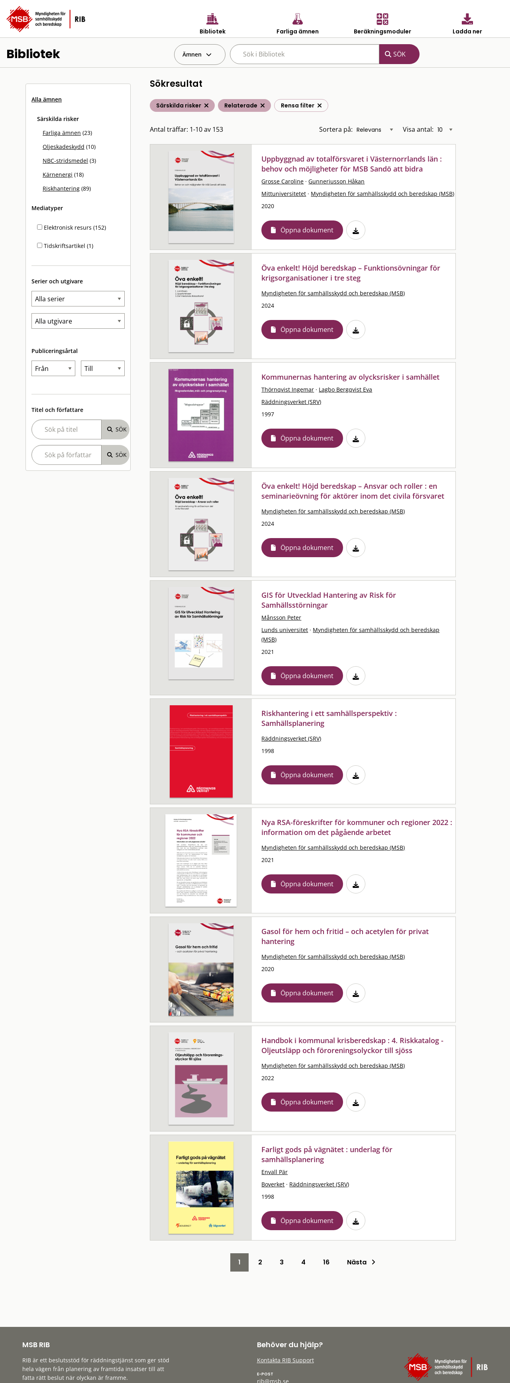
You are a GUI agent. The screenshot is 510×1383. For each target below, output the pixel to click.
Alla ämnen (46, 99)
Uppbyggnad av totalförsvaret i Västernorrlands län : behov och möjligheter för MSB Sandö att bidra (351, 164)
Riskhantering (61, 188)
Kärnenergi (58, 174)
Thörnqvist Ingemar (287, 389)
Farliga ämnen (62, 133)
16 (326, 1262)
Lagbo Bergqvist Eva (345, 389)
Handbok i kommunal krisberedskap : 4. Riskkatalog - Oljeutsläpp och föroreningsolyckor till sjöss (352, 1045)
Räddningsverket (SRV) (291, 402)
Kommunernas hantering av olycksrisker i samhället (350, 377)
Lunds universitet (284, 630)
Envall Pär (274, 1172)
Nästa (361, 1262)
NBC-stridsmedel (65, 160)
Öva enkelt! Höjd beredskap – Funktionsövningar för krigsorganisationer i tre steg (350, 273)
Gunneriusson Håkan (336, 181)
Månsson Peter (281, 617)
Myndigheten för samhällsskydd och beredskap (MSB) (382, 193)
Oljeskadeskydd (63, 146)
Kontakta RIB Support (285, 1360)
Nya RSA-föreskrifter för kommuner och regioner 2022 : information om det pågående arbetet (356, 827)
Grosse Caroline (282, 181)
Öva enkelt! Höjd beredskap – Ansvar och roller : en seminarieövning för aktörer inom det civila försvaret (352, 491)
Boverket (272, 1184)
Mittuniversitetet (283, 193)
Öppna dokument (306, 230)
